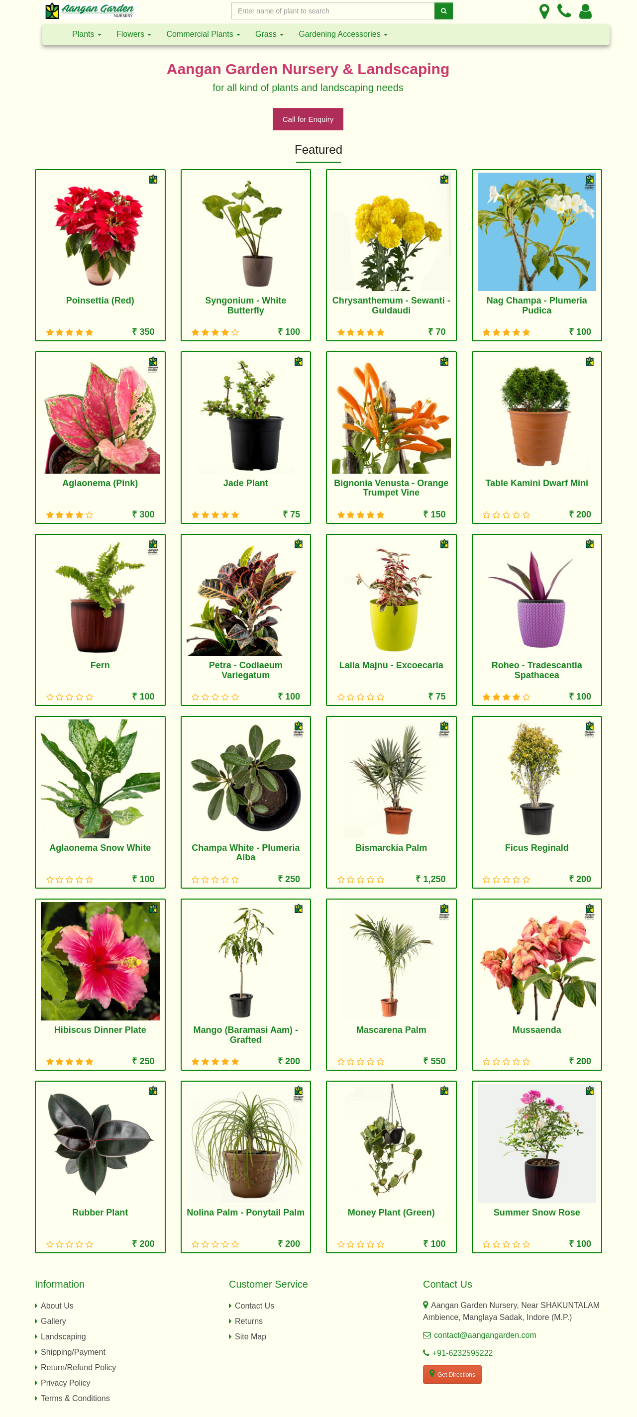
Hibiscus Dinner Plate (100, 1030)
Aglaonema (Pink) (100, 483)
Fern (100, 665)
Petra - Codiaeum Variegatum (246, 670)
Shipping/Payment (73, 1352)
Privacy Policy (66, 1383)
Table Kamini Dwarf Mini (536, 483)
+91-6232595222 (462, 1353)
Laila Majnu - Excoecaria (391, 665)
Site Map (250, 1336)
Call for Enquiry (308, 119)
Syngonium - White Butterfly (245, 305)
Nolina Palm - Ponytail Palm (246, 1212)
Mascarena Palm (391, 1030)
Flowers (133, 34)
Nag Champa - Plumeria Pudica (537, 305)
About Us (57, 1306)
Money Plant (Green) (391, 1212)
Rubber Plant (100, 1212)
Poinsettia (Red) (100, 300)
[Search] (443, 10)
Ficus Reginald (537, 848)
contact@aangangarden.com (485, 1335)
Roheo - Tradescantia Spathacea (537, 670)
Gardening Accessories (343, 34)
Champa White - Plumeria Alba (246, 853)
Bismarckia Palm (391, 848)
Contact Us (254, 1306)
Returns (249, 1321)
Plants (87, 34)
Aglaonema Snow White (100, 848)
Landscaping (63, 1336)
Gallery (53, 1321)
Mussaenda (537, 1030)
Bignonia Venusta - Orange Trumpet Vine (391, 488)
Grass (269, 34)
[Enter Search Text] (333, 10)
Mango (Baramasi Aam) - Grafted (246, 1035)
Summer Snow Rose (537, 1212)
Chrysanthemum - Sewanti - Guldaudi (391, 305)
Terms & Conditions (75, 1398)
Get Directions (452, 1373)
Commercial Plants (203, 34)
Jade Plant (245, 483)
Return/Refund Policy (78, 1367)
